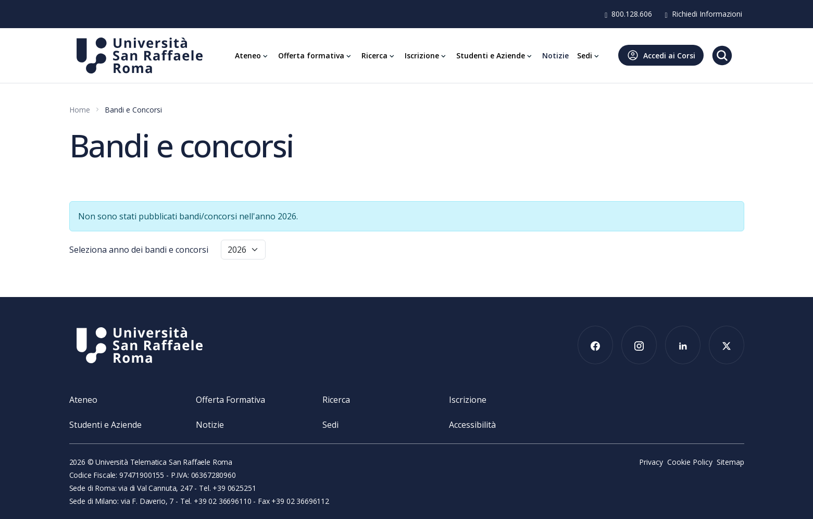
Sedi (330, 424)
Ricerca (336, 399)
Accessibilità (472, 424)
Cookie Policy (689, 462)
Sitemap (730, 462)
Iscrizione (467, 399)
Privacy (651, 462)
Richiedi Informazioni (703, 14)
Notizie (210, 424)
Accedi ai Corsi (661, 55)
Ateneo (83, 399)
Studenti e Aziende (105, 424)
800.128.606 (628, 14)
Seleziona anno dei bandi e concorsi (138, 249)
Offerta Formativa (230, 399)
